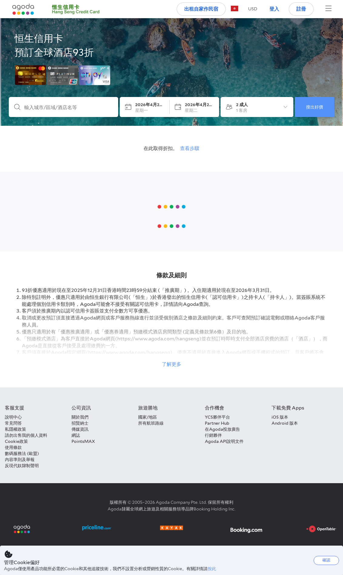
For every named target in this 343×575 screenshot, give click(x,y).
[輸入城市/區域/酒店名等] (68, 108)
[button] (252, 9)
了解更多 (171, 364)
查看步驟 (189, 148)
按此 (212, 568)
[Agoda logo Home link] (23, 9)
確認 (326, 560)
